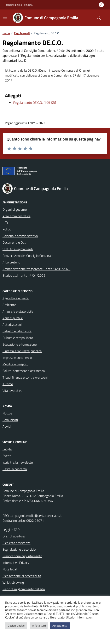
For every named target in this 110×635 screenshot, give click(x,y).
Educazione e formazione (19, 344)
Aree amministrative (16, 216)
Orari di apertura (13, 536)
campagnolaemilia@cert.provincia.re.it (36, 515)
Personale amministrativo (20, 235)
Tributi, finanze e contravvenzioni (24, 377)
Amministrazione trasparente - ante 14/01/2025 (36, 268)
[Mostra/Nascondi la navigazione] (4, 17)
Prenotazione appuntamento (22, 556)
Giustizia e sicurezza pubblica (22, 350)
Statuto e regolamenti (17, 249)
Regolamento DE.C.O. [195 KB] (34, 102)
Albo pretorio (11, 262)
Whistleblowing (13, 582)
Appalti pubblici (12, 317)
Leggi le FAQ (11, 529)
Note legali (9, 569)
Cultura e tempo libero (17, 337)
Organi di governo (14, 209)
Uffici (5, 222)
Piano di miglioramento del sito (23, 589)
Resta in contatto (14, 468)
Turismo (7, 383)
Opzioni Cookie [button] (16, 625)
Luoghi (7, 449)
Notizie (7, 413)
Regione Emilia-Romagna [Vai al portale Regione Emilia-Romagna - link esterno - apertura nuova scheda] (19, 5)
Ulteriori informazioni (79, 617)
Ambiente (9, 304)
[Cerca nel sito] (99, 18)
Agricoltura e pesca (15, 298)
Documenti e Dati (14, 242)
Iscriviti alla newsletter (18, 462)
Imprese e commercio (17, 357)
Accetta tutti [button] (59, 625)
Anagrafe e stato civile (17, 311)
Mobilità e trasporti (15, 364)
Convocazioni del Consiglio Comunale (27, 255)
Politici (6, 229)
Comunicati (10, 419)
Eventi (6, 455)
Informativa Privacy (15, 562)
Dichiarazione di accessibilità (21, 575)
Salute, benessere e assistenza (23, 370)
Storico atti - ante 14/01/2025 (23, 275)
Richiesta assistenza (16, 542)
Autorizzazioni (12, 324)
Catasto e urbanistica (16, 331)
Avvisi (6, 426)
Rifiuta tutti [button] (39, 625)
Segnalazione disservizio (19, 549)
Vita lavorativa (12, 390)
